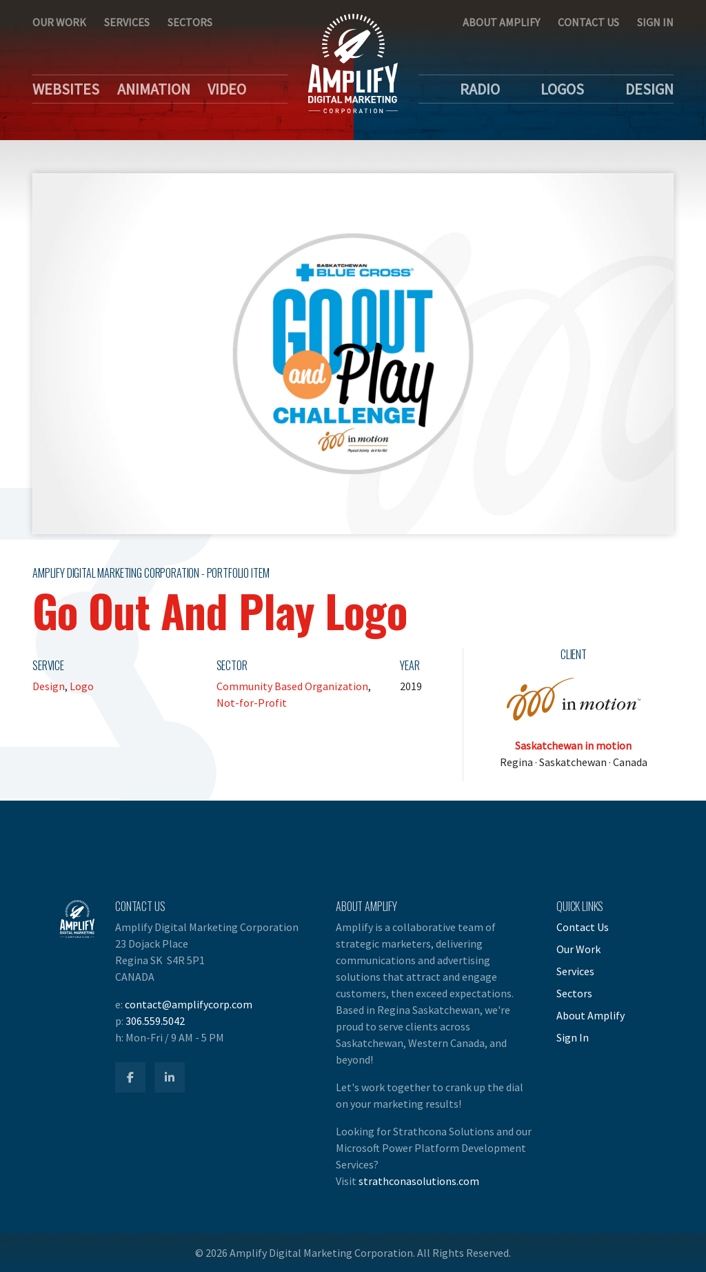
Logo (82, 686)
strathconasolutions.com (419, 1181)
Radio (480, 89)
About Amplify (501, 22)
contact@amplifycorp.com (188, 1004)
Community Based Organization (292, 686)
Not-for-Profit (251, 703)
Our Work (59, 22)
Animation (153, 89)
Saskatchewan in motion (573, 745)
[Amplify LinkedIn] (169, 1077)
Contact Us (588, 22)
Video (227, 89)
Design (649, 89)
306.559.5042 (155, 1021)
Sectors (190, 22)
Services (127, 22)
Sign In (655, 22)
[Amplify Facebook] (130, 1077)
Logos (562, 89)
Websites (65, 89)
